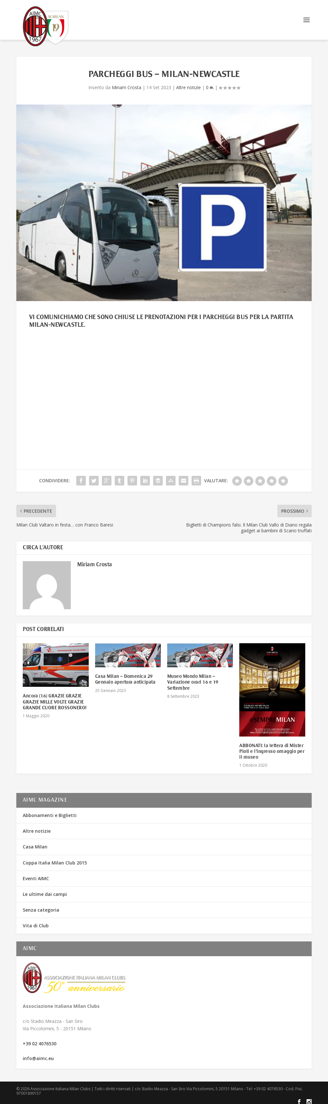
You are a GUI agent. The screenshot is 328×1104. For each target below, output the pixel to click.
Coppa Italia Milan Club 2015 (55, 858)
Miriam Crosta (126, 83)
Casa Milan (35, 842)
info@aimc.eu (38, 1054)
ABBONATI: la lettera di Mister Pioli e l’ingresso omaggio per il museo (271, 747)
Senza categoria (41, 906)
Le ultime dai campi (45, 890)
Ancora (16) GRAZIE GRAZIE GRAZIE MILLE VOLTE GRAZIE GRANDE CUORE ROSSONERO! (55, 698)
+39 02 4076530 (39, 1039)
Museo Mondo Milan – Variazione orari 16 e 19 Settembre (192, 678)
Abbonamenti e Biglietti (50, 811)
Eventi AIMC (36, 874)
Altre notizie (188, 83)
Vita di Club (36, 921)
